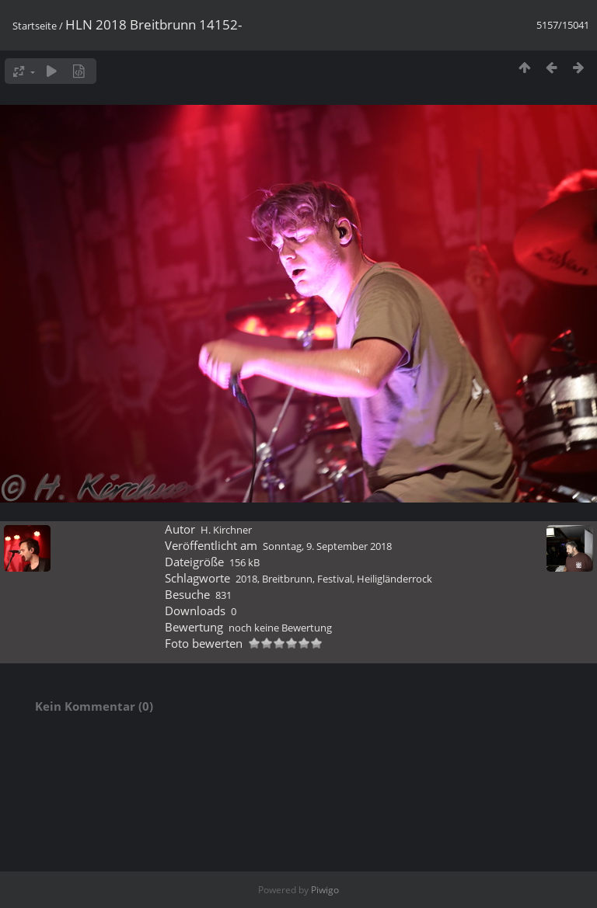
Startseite (34, 26)
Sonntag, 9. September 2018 (327, 546)
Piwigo (325, 889)
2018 (246, 579)
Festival (334, 579)
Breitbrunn (287, 579)
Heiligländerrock (394, 579)
